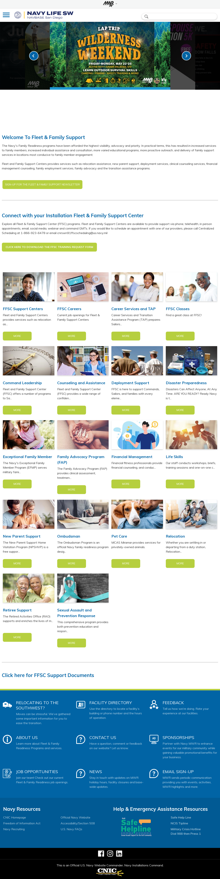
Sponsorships (178, 737)
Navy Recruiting (14, 829)
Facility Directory (110, 702)
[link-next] (186, 55)
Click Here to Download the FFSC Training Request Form (49, 247)
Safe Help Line (181, 817)
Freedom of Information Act (21, 823)
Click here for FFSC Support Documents (48, 675)
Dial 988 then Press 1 (186, 833)
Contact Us (102, 737)
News (95, 771)
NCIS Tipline (179, 823)
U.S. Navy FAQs (71, 829)
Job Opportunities (37, 771)
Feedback (173, 702)
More (17, 336)
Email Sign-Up (178, 771)
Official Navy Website (75, 817)
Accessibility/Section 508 (78, 823)
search (146, 16)
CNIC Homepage (14, 817)
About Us (27, 737)
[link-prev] (33, 55)
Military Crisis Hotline (186, 829)
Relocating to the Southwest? (37, 705)
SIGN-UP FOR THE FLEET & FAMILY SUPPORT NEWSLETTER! (42, 184)
